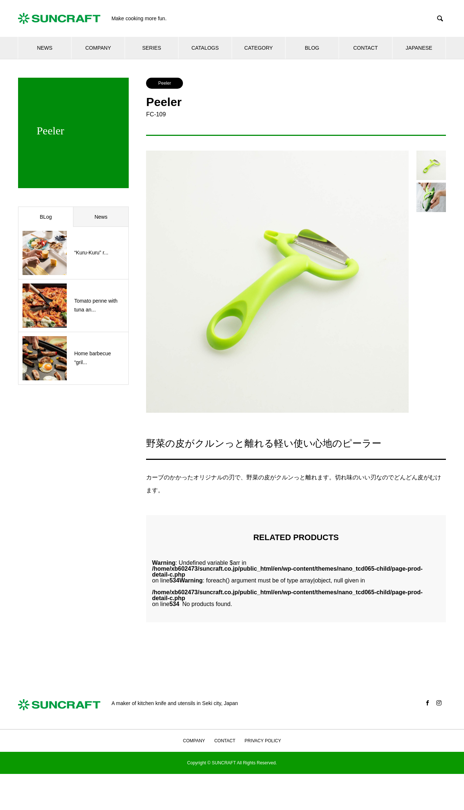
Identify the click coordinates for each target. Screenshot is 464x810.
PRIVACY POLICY (263, 740)
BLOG (312, 48)
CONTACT (365, 48)
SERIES (151, 48)
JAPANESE (419, 48)
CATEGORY (258, 48)
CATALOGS (205, 48)
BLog (46, 217)
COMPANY (98, 48)
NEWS (44, 48)
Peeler (164, 83)
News (100, 217)
